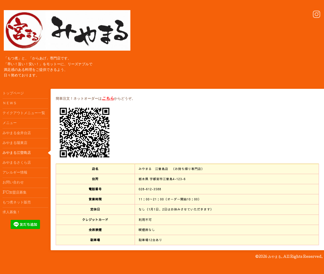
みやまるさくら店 (17, 163)
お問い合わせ (13, 183)
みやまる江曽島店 (17, 153)
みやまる (274, 257)
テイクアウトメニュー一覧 (24, 113)
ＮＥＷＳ (10, 103)
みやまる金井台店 (17, 133)
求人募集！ (11, 212)
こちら (108, 99)
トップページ (13, 94)
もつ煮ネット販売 (17, 203)
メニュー (10, 123)
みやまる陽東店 (15, 143)
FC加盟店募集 (15, 193)
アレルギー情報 (15, 173)
